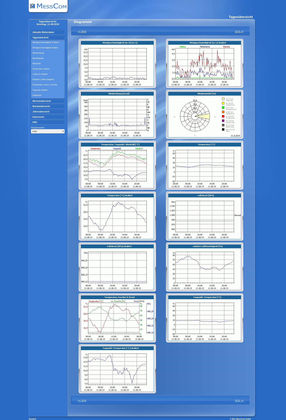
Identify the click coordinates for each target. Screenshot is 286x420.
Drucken (32, 419)
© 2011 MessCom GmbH (240, 419)
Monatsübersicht (41, 106)
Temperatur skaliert (41, 69)
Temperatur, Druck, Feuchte (44, 85)
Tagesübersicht (40, 37)
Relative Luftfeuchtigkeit (43, 79)
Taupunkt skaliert (40, 90)
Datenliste (36, 95)
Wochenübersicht (41, 101)
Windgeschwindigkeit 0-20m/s (45, 42)
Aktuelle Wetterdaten (43, 32)
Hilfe (34, 122)
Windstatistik (38, 58)
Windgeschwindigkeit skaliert (45, 48)
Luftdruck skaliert (40, 74)
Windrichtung (38, 53)
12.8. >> (239, 31)
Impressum (38, 117)
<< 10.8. (82, 31)
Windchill (36, 63)
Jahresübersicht (40, 111)
